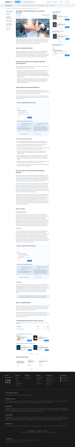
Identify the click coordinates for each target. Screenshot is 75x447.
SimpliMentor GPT (39, 383)
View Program (30, 117)
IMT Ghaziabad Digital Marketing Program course (34, 305)
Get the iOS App (64, 380)
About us (17, 377)
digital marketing (31, 56)
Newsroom (17, 380)
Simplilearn (40, 313)
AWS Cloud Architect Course (48, 402)
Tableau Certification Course (40, 409)
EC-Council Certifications (63, 417)
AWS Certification (42, 408)
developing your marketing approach (22, 185)
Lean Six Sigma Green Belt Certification (52, 409)
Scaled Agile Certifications (51, 418)
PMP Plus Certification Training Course (11, 401)
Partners (47, 383)
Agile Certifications (36, 417)
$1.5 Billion (42, 220)
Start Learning (29, 340)
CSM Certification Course (22, 408)
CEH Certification (49, 408)
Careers (17, 378)
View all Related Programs (38, 277)
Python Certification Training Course (37, 411)
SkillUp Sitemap (39, 378)
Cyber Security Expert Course (13, 402)
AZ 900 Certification (56, 408)
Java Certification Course (25, 411)
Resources (55, 1)
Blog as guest (27, 378)
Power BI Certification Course (15, 411)
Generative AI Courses (28, 417)
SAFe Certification (21, 409)
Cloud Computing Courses (44, 417)
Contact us (17, 385)
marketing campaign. (31, 67)
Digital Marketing (14, 8)
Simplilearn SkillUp (39, 377)
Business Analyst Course (23, 402)
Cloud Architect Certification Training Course (46, 401)
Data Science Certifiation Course (24, 401)
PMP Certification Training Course (10, 408)
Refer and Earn (8, 377)
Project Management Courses (10, 417)
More (61, 1)
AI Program (35, 221)
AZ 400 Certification (13, 409)
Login (67, 1)
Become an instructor (28, 377)
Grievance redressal (19, 383)
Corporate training (49, 377)
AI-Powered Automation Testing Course (35, 402)
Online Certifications (19, 417)
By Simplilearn (19, 14)
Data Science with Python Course (32, 408)
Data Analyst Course (34, 401)
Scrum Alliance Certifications (19, 418)
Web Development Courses (41, 418)
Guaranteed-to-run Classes (50, 380)
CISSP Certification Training (29, 409)
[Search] (31, 2)
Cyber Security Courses (54, 417)
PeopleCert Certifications (9, 418)
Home (6, 8)
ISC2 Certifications (60, 418)
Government (48, 385)
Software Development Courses (30, 418)
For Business (48, 1)
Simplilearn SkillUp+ (49, 378)
